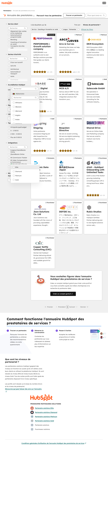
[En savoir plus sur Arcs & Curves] (69, 54)
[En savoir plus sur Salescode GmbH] (95, 96)
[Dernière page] (84, 306)
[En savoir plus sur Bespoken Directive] (69, 135)
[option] (25, 94)
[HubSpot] (7, 3)
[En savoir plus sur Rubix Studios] (95, 217)
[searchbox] (96, 15)
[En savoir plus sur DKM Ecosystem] (95, 54)
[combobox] (25, 88)
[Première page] (49, 306)
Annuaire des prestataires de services (25, 15)
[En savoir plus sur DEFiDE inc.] (69, 217)
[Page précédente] (60, 306)
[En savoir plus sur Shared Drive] (95, 135)
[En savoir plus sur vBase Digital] (43, 96)
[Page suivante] (73, 306)
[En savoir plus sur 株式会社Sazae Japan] (69, 177)
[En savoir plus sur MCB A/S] (69, 96)
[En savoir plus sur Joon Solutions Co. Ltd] (43, 217)
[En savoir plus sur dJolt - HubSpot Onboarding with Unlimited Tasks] (95, 177)
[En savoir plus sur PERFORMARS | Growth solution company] (43, 54)
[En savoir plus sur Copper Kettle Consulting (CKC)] (43, 252)
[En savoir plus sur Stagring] (43, 135)
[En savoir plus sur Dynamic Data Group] (43, 177)
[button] (16, 24)
